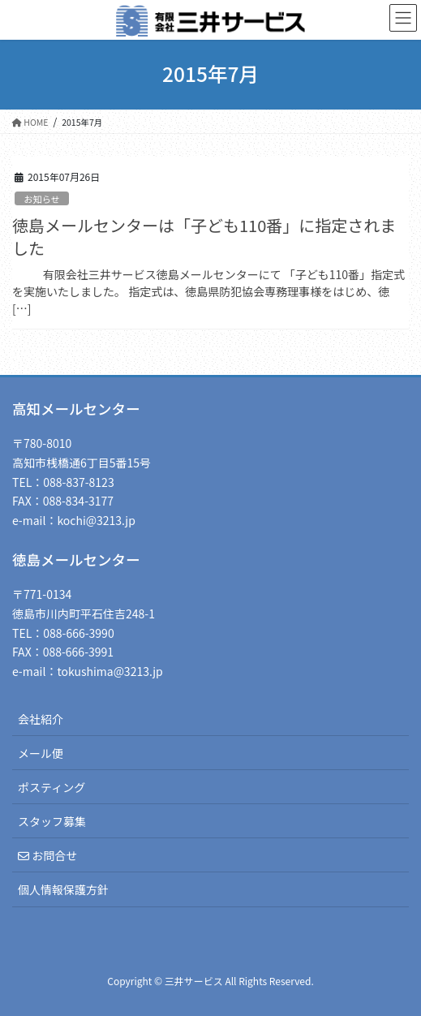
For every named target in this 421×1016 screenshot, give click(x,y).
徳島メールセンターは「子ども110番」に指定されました (204, 236)
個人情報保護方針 (63, 889)
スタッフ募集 (52, 821)
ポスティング (51, 787)
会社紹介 (40, 719)
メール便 (40, 753)
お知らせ (42, 198)
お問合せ (47, 855)
